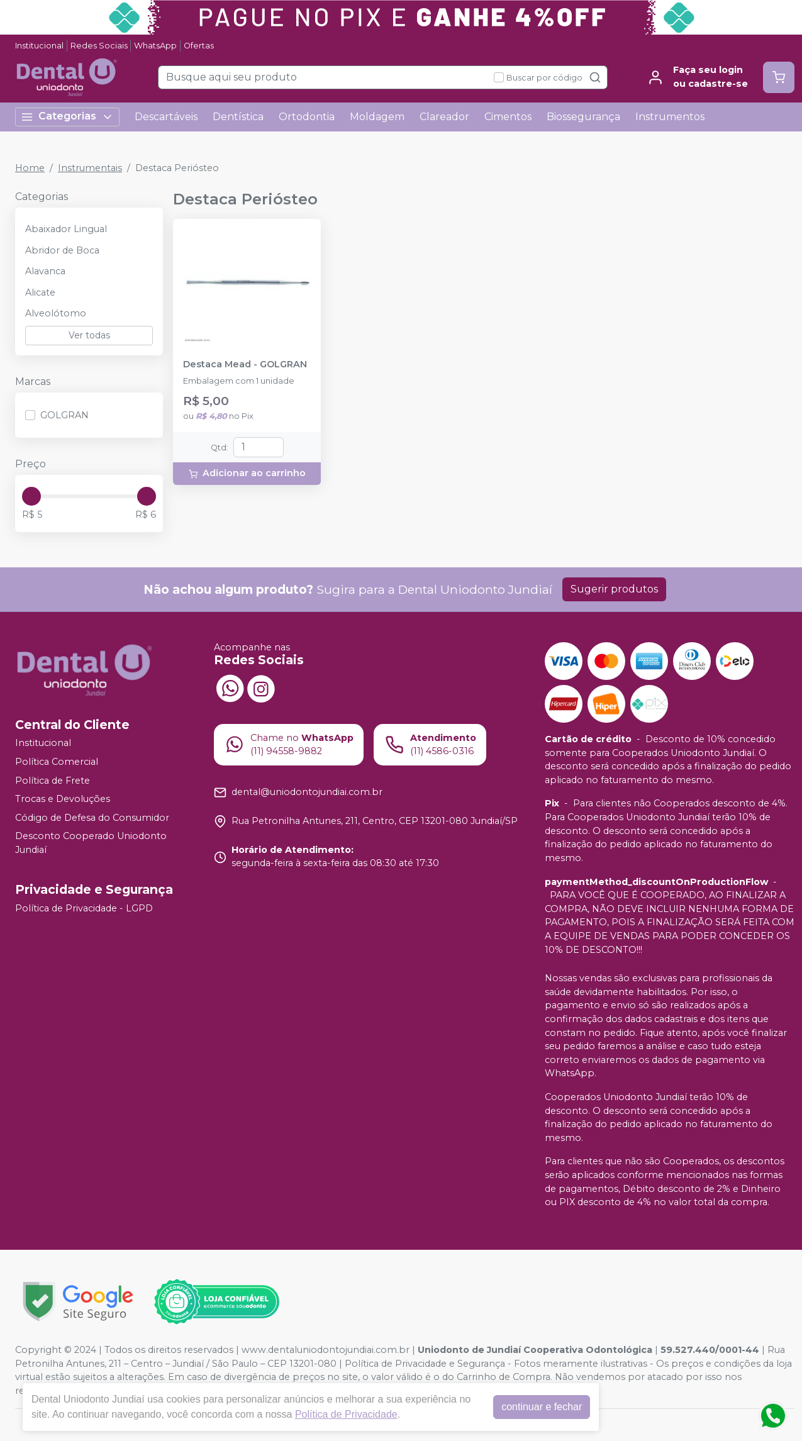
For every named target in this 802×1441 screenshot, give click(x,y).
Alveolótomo (55, 313)
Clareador (444, 117)
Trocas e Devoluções (62, 798)
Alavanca (45, 271)
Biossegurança (583, 117)
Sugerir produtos (614, 589)
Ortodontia (307, 117)
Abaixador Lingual (66, 229)
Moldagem (377, 117)
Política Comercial (56, 761)
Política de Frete (52, 780)
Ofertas (199, 45)
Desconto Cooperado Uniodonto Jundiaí (91, 843)
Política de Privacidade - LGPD (84, 908)
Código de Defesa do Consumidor (92, 817)
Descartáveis (166, 117)
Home (30, 168)
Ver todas (89, 335)
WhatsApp (155, 45)
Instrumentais (90, 168)
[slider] (31, 496)
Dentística (238, 117)
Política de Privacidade (349, 1414)
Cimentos (508, 117)
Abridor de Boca (62, 250)
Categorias (67, 116)
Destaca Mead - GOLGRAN (245, 364)
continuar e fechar (544, 1406)
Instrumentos (670, 117)
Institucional (39, 45)
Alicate (40, 292)
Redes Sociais (99, 45)
